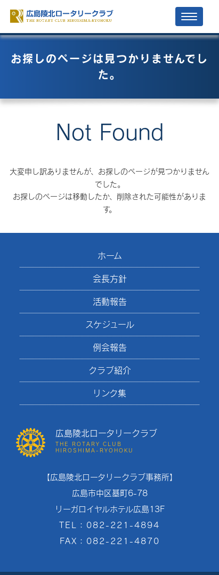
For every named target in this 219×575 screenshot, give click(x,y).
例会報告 (110, 347)
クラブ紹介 (109, 370)
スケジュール (109, 324)
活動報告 (110, 301)
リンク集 (109, 393)
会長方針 (110, 278)
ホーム (110, 255)
